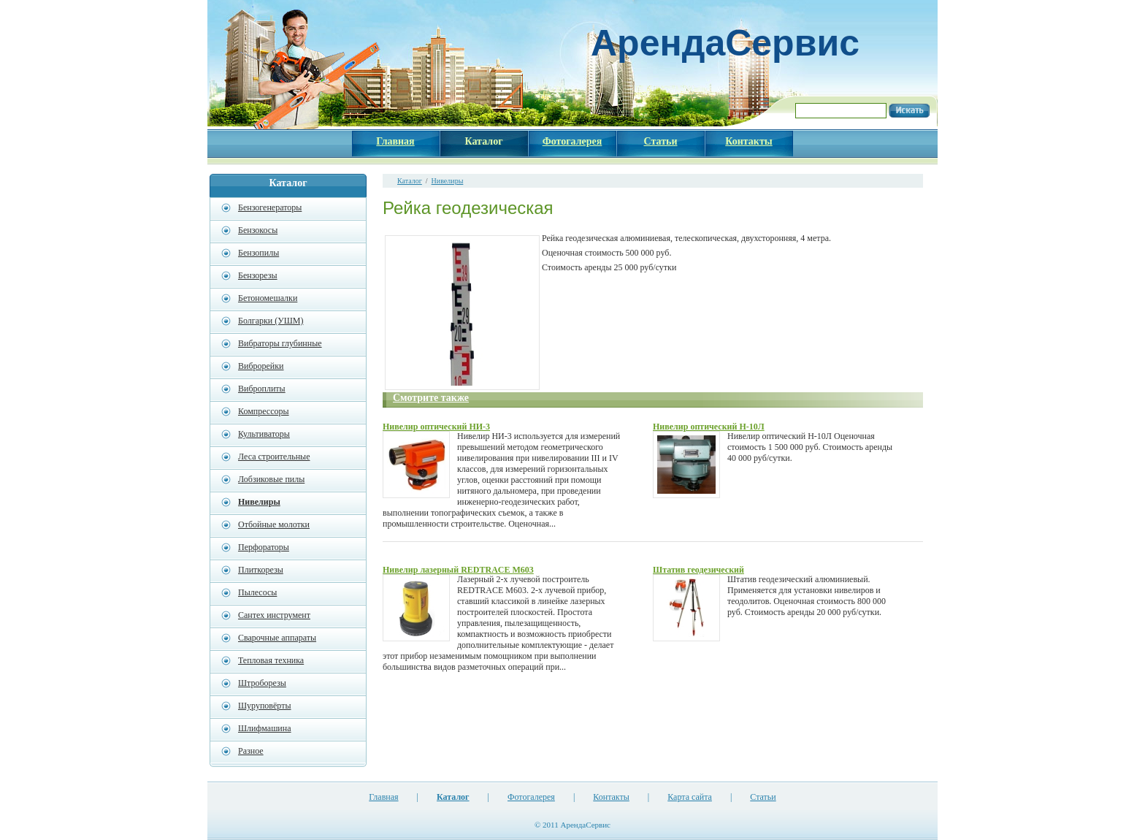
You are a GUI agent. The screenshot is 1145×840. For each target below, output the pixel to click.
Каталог (409, 181)
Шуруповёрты (264, 705)
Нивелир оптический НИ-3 (436, 426)
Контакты (611, 797)
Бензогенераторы (270, 207)
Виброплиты (262, 388)
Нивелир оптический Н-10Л (709, 426)
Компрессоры (263, 411)
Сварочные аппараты (277, 638)
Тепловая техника (271, 660)
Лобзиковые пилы (271, 479)
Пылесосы (257, 592)
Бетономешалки (267, 298)
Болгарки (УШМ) (270, 321)
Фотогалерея (531, 797)
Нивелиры (448, 181)
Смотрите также (431, 397)
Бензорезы (257, 275)
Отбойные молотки (274, 524)
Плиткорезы (260, 570)
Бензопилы (258, 253)
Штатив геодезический (698, 569)
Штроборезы (262, 683)
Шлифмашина (264, 728)
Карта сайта (689, 797)
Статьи (763, 797)
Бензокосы (257, 230)
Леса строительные (274, 456)
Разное (251, 751)
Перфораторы (263, 547)
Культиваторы (264, 434)
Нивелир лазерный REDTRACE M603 (458, 569)
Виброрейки (261, 366)
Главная (383, 797)
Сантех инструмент (274, 615)
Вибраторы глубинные (280, 343)
